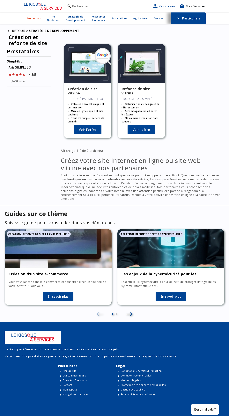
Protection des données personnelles (143, 385)
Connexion (164, 6)
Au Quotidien (53, 18)
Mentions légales (131, 380)
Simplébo (14, 61)
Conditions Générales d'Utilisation (141, 371)
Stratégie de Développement (75, 18)
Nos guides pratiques (75, 394)
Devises (158, 18)
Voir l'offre (87, 130)
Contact (67, 385)
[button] (112, 314)
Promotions (33, 18)
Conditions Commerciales (136, 375)
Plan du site (70, 371)
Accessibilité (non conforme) (138, 394)
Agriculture (140, 18)
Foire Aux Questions (75, 380)
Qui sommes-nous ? (74, 375)
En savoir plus (58, 296)
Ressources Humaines (98, 18)
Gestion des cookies (133, 389)
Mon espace (70, 389)
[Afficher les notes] (29, 74)
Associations (119, 18)
